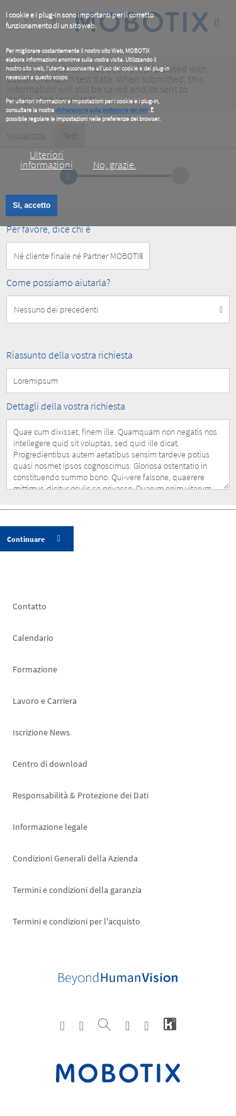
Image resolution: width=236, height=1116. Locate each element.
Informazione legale (50, 826)
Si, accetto (31, 205)
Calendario (33, 637)
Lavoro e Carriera (45, 700)
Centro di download (50, 763)
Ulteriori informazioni (46, 159)
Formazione (35, 669)
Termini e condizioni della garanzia (77, 889)
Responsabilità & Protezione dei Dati (81, 795)
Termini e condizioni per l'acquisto (76, 921)
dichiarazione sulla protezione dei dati (101, 110)
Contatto (30, 606)
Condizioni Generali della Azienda (75, 858)
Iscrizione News (41, 732)
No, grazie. (115, 164)
